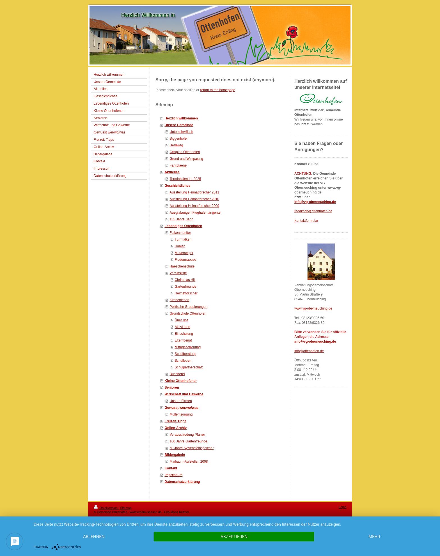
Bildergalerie (174, 455)
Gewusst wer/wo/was (181, 408)
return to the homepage (217, 90)
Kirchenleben (179, 300)
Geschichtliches (177, 186)
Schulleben (183, 361)
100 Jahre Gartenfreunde (188, 441)
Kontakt (170, 468)
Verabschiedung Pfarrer (187, 435)
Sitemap (125, 507)
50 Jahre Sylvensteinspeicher (191, 448)
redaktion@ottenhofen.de (313, 211)
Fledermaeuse (185, 260)
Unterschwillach (181, 132)
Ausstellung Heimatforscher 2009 (194, 206)
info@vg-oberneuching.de (315, 202)
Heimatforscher (186, 293)
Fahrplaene (178, 165)
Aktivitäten (182, 327)
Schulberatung (185, 354)
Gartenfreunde (185, 287)
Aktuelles (171, 172)
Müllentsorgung (180, 414)
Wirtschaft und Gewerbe (183, 394)
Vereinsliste (178, 273)
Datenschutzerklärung (182, 482)
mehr (374, 536)
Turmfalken (183, 239)
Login (342, 507)
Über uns (181, 320)
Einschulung (184, 334)
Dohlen (180, 246)
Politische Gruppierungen (188, 307)
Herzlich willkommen (181, 118)
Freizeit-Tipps (175, 421)
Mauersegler (184, 253)
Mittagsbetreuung (188, 347)
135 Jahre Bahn (181, 219)
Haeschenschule (181, 266)
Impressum (173, 475)
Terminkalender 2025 (185, 179)
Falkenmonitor (180, 233)
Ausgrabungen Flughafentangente (194, 212)
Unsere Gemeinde (178, 125)
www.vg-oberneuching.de (313, 308)
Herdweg (176, 145)
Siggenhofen (178, 138)
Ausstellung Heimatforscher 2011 (194, 192)
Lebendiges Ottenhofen (183, 226)
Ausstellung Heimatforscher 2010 (194, 199)
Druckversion (106, 507)
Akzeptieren (234, 536)
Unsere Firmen (180, 401)
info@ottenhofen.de (309, 351)
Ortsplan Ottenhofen (184, 152)
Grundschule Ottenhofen (187, 313)
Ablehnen (93, 536)
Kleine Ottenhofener (180, 381)
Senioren (171, 387)
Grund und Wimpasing (186, 159)
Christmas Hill (185, 280)
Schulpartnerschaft (189, 367)
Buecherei (177, 374)
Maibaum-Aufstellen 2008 (188, 461)
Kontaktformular (306, 221)
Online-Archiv (175, 428)
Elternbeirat (183, 340)
